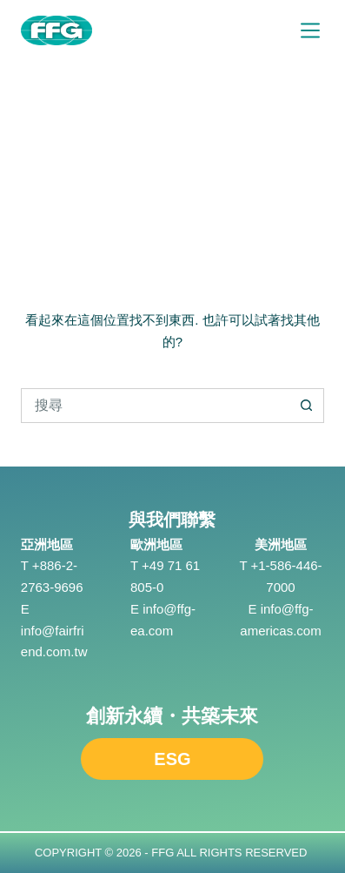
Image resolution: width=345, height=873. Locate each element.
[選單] (310, 30)
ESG (172, 759)
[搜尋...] (155, 405)
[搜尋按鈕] (306, 405)
